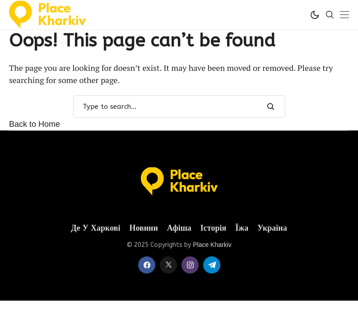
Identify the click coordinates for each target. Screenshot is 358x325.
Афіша (179, 228)
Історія (213, 228)
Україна (272, 228)
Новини (143, 228)
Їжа (241, 228)
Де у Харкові (95, 228)
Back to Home (34, 124)
